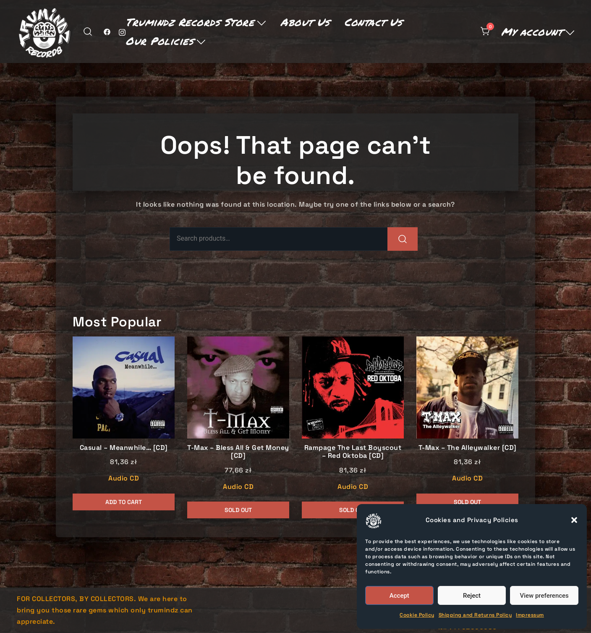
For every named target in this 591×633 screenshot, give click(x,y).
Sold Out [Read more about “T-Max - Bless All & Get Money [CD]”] (238, 510)
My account (531, 31)
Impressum (530, 615)
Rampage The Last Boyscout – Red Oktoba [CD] (353, 451)
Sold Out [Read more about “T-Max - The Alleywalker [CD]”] (467, 502)
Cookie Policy (417, 615)
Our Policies (160, 40)
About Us (304, 21)
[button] (574, 520)
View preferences (544, 595)
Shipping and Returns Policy (475, 615)
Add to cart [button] (123, 502)
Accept (399, 595)
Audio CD (123, 478)
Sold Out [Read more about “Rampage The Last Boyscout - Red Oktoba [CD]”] (352, 510)
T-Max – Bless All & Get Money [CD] (238, 451)
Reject (472, 595)
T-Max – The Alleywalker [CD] (467, 447)
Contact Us (373, 21)
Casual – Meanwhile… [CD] (124, 447)
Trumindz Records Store (190, 21)
